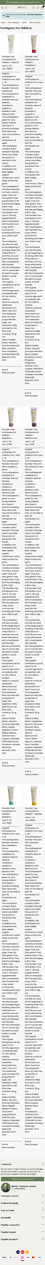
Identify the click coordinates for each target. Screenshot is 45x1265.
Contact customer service (22, 1179)
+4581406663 (19, 1188)
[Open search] (6, 8)
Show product (8, 372)
